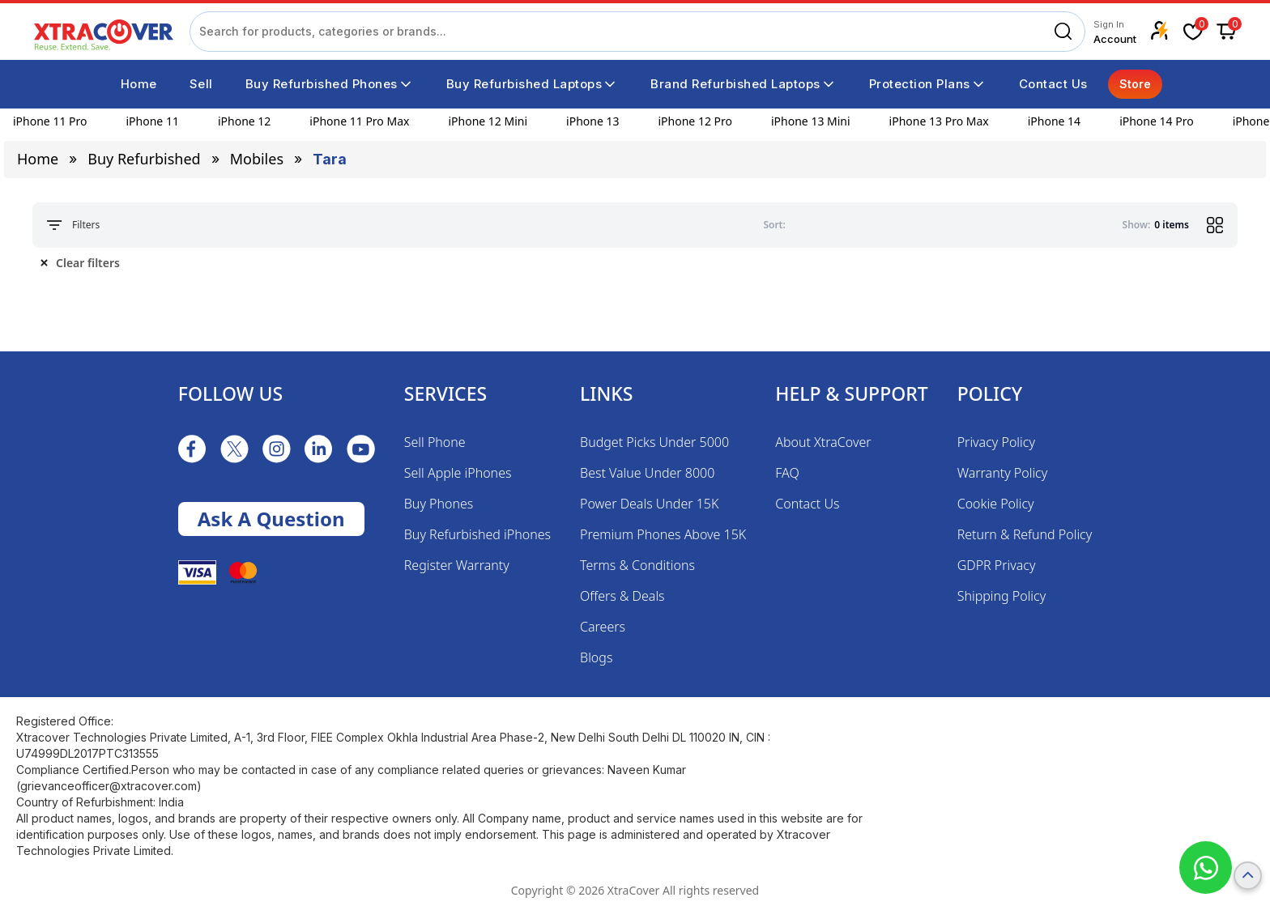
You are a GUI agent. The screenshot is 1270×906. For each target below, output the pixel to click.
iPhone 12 (244, 121)
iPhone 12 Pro (695, 121)
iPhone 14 (1054, 121)
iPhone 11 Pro (50, 121)
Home (37, 158)
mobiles (256, 158)
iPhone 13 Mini (810, 121)
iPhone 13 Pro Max (939, 121)
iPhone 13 (592, 121)
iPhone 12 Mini (487, 121)
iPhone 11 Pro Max (359, 121)
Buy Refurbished (143, 158)
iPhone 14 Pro (1156, 121)
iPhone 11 (152, 121)
